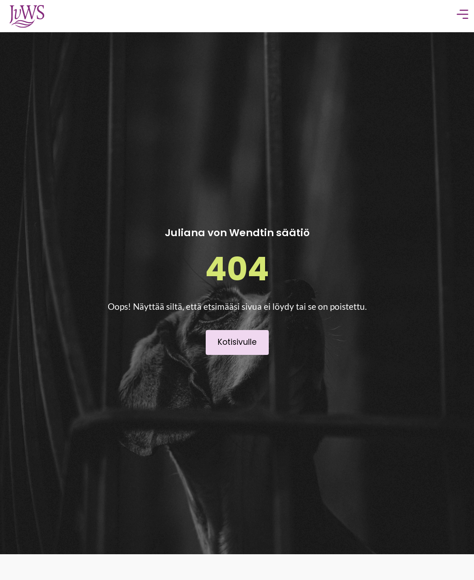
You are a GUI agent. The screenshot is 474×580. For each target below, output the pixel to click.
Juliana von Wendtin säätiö (237, 233)
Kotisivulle (237, 342)
